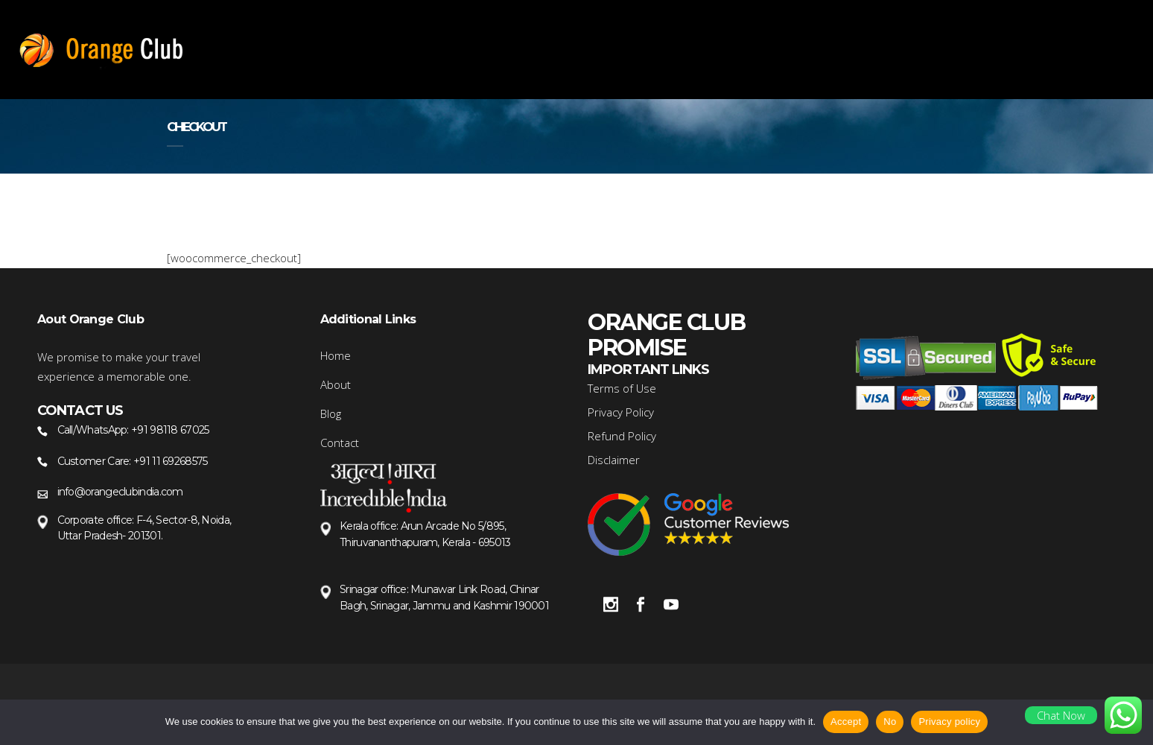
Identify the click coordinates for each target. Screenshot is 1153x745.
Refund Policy (622, 435)
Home (335, 355)
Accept (845, 721)
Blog (330, 413)
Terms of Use (622, 388)
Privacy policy (949, 721)
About (335, 384)
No (889, 721)
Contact (339, 442)
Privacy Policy (621, 412)
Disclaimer (614, 459)
